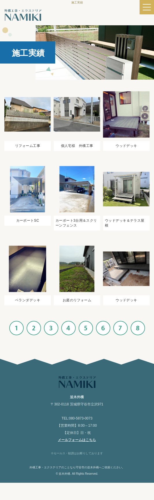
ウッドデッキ (126, 146)
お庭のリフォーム (77, 300)
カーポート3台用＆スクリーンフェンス (76, 223)
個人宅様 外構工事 (77, 146)
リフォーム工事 (27, 146)
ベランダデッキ (27, 300)
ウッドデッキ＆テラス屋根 (124, 223)
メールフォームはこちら (77, 440)
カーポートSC (27, 221)
